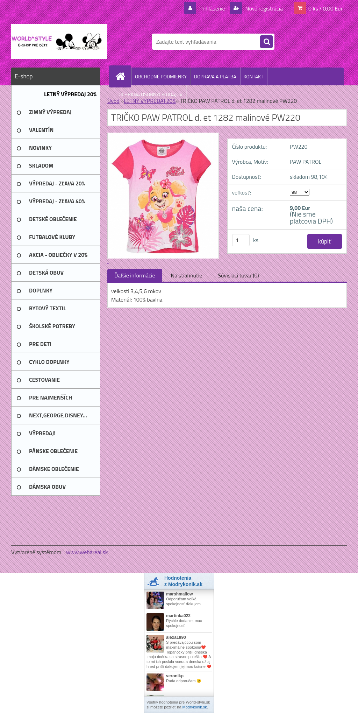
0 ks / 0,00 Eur (325, 8)
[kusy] (241, 240)
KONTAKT (254, 76)
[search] (266, 42)
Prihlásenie (212, 8)
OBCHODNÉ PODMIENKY (161, 76)
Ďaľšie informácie (134, 275)
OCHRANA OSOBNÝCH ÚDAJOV (150, 94)
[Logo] (59, 41)
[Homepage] (123, 76)
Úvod (113, 101)
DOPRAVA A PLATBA (215, 76)
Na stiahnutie (186, 275)
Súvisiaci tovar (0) (238, 275)
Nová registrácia (263, 8)
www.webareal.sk (87, 552)
